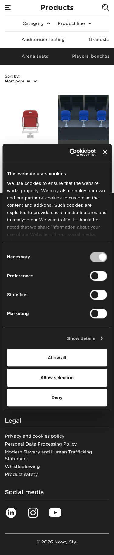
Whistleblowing (22, 466)
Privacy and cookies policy (34, 436)
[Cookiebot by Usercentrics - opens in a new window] (71, 152)
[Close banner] (105, 152)
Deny (57, 397)
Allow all (57, 357)
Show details (81, 338)
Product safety (21, 474)
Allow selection (57, 377)
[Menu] (7, 8)
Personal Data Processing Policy (41, 444)
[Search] (105, 7)
